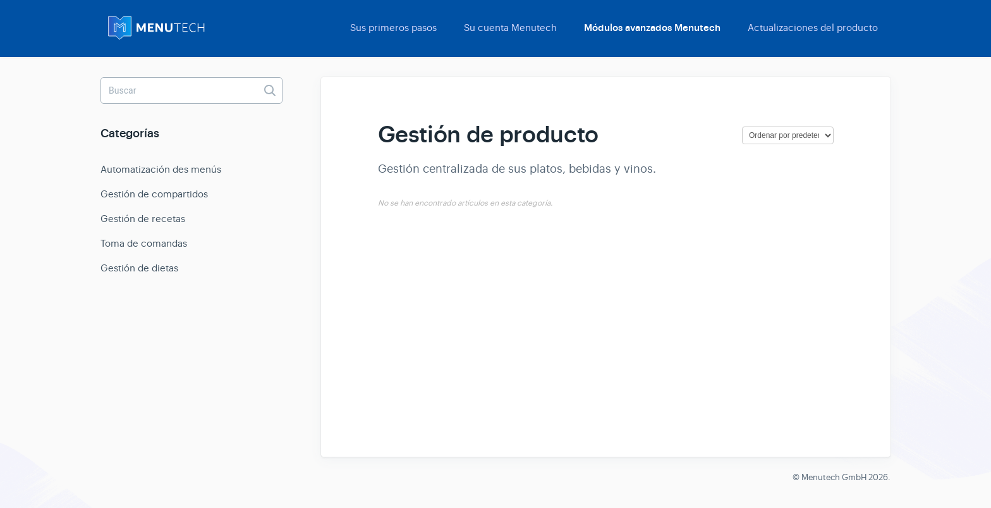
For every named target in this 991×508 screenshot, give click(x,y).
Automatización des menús (160, 169)
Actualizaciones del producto (813, 28)
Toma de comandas (143, 243)
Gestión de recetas (142, 219)
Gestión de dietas (139, 268)
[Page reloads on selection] (788, 135)
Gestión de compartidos (154, 194)
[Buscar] (191, 90)
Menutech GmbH (833, 477)
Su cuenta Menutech (510, 28)
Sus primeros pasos (393, 28)
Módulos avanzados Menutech (652, 28)
